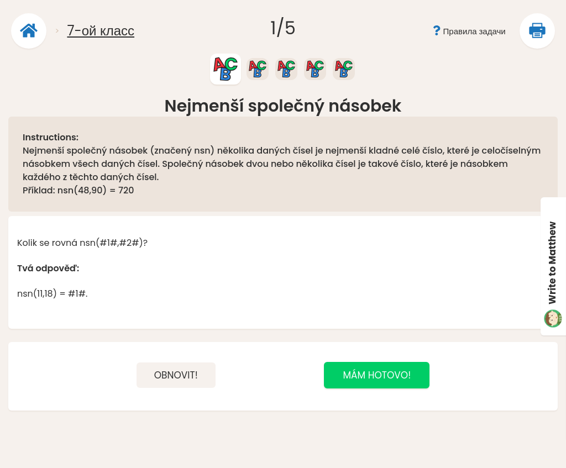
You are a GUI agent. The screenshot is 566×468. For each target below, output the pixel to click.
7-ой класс (100, 31)
